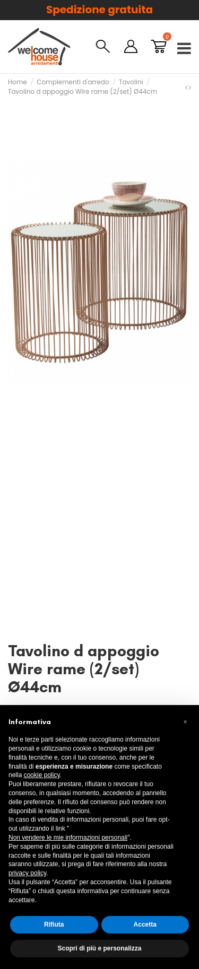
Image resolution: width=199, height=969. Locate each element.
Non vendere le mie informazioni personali (67, 837)
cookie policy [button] (42, 775)
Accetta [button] (145, 924)
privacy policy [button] (27, 873)
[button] (185, 721)
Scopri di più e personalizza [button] (99, 948)
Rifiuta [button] (54, 924)
